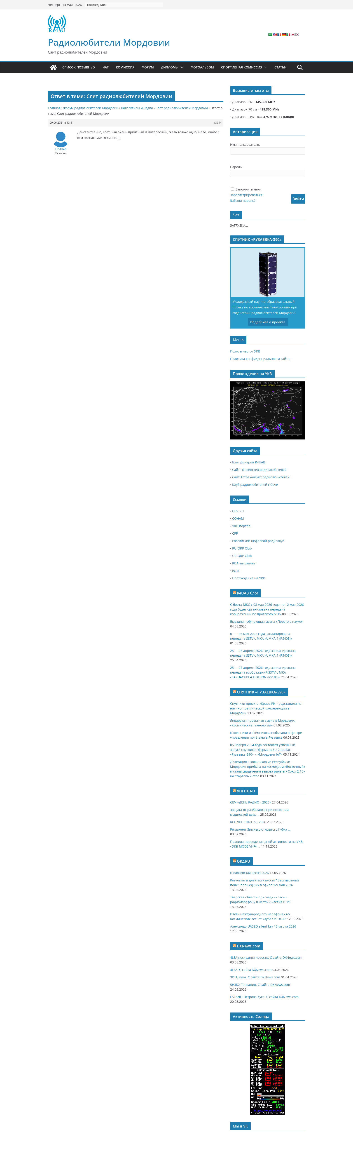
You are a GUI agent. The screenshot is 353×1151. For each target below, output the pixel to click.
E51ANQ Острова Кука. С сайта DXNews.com (264, 997)
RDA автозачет (243, 563)
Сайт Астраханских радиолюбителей (261, 477)
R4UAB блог (248, 593)
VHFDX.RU (246, 791)
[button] (180, 67)
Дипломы (169, 67)
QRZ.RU (238, 511)
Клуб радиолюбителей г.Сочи (255, 484)
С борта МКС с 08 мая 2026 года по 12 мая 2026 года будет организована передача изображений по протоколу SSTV (267, 609)
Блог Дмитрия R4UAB (248, 462)
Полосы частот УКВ (245, 351)
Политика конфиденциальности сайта (260, 359)
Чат (106, 67)
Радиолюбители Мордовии (109, 42)
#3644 (217, 122)
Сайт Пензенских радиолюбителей (259, 469)
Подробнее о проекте (267, 322)
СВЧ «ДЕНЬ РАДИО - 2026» (250, 802)
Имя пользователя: (245, 144)
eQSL (236, 570)
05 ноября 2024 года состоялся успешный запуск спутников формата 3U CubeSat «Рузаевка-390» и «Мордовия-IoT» (262, 749)
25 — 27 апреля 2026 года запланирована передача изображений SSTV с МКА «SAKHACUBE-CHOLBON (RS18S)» (263, 672)
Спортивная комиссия (241, 67)
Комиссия (125, 67)
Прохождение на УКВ (248, 578)
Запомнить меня (249, 189)
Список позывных (78, 67)
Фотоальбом (202, 67)
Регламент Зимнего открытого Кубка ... (260, 829)
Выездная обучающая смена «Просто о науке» (266, 621)
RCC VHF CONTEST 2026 (248, 822)
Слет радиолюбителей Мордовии (182, 108)
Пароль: (236, 167)
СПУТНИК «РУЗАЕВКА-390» (261, 692)
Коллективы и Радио (137, 108)
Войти (298, 198)
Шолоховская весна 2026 (249, 873)
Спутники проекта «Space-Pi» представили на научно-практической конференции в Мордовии (266, 708)
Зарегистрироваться (246, 195)
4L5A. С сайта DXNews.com (250, 970)
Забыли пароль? (242, 200)
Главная (54, 108)
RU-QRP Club (242, 548)
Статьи (280, 67)
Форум (148, 67)
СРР (235, 533)
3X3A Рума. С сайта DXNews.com (255, 977)
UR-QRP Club (242, 556)
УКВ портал (241, 526)
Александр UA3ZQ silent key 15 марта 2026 (263, 926)
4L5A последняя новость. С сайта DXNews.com (266, 957)
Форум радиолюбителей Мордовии (90, 108)
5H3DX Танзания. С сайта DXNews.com (260, 984)
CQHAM (238, 518)
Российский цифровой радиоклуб (258, 541)
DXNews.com (248, 946)
